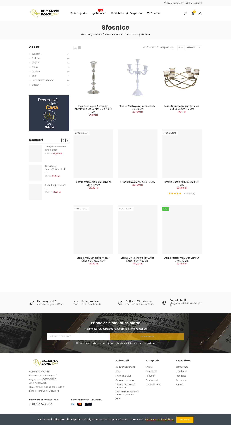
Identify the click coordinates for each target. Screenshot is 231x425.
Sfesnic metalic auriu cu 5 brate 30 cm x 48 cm (182, 259)
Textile (35, 67)
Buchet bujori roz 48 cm (55, 187)
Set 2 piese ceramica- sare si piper (56, 148)
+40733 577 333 (41, 404)
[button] (63, 140)
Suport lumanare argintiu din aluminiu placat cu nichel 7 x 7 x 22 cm (93, 109)
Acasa (34, 47)
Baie (34, 75)
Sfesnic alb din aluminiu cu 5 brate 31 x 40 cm (137, 107)
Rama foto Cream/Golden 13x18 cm (55, 169)
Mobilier (35, 62)
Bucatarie (37, 53)
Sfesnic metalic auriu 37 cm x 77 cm (182, 183)
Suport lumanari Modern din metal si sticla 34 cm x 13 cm (181, 107)
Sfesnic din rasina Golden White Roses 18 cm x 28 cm (137, 259)
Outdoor (36, 84)
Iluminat (36, 71)
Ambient (36, 58)
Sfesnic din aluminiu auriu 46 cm (137, 181)
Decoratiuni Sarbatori (42, 80)
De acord (184, 419)
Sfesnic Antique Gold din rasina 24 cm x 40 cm (93, 183)
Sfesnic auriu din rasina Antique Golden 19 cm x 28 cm (93, 259)
